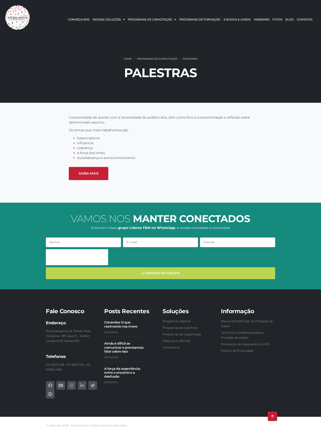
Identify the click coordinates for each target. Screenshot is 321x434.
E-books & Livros (237, 19)
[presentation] (77, 257)
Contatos (305, 19)
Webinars (262, 19)
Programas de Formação (199, 19)
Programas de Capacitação (152, 19)
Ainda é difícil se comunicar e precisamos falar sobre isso (123, 347)
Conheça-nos (79, 19)
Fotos (277, 19)
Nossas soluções (109, 19)
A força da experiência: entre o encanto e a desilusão (122, 372)
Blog (289, 19)
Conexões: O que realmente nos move (120, 324)
